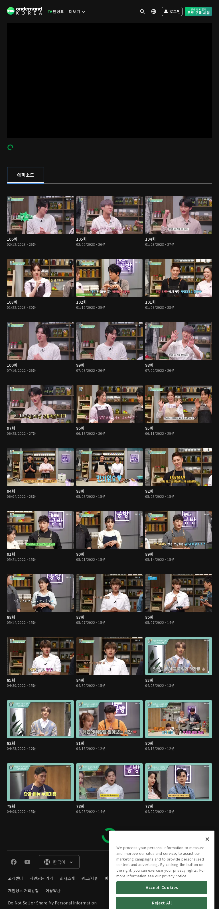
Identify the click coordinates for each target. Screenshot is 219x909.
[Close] (207, 854)
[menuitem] (54, 11)
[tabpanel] (109, 517)
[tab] (25, 175)
